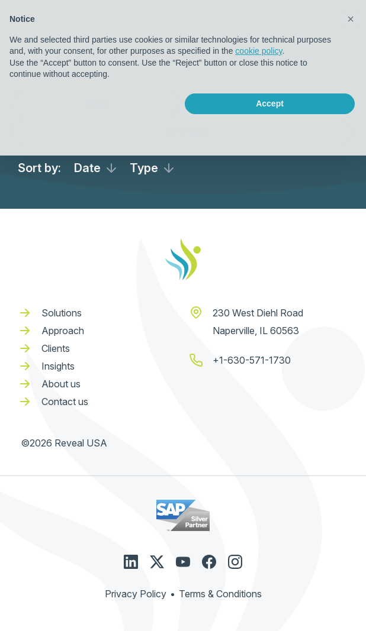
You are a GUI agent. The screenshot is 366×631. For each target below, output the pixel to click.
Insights (58, 366)
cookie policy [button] (258, 51)
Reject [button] (96, 103)
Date (87, 168)
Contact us (64, 401)
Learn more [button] (183, 131)
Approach (62, 330)
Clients (55, 348)
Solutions (61, 313)
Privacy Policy (135, 594)
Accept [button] (270, 103)
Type (144, 168)
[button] (350, 18)
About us (61, 384)
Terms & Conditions (220, 594)
